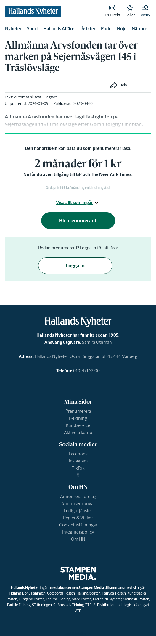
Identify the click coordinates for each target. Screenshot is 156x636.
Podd (106, 28)
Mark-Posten (81, 599)
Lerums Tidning (58, 599)
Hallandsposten (88, 593)
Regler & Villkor (78, 518)
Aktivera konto (78, 432)
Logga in (75, 265)
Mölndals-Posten (136, 599)
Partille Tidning (18, 605)
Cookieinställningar (78, 525)
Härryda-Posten (114, 593)
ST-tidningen (42, 605)
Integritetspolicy (78, 532)
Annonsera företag (78, 496)
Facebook (78, 454)
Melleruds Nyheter (107, 599)
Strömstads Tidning (68, 605)
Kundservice (78, 425)
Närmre (139, 28)
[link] (112, 11)
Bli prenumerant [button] (78, 220)
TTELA (90, 605)
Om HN (78, 539)
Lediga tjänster (78, 510)
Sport (32, 28)
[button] (145, 11)
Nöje (121, 28)
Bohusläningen (34, 593)
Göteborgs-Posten (61, 593)
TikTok (78, 468)
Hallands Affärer (60, 28)
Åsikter (88, 28)
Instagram (78, 461)
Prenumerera (78, 411)
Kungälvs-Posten (31, 599)
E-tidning (78, 418)
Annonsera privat (78, 503)
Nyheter (13, 28)
